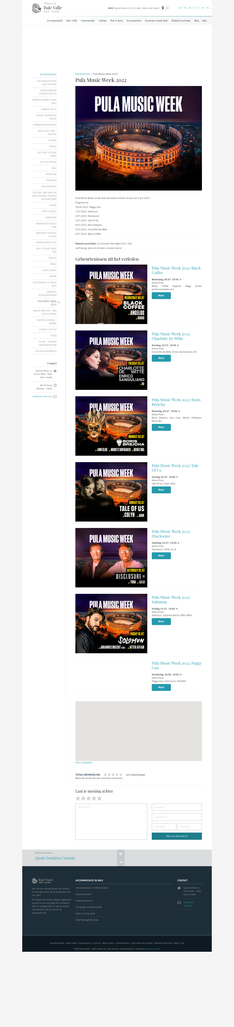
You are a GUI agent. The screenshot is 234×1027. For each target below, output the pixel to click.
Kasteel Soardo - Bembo (47, 321)
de (190, 8)
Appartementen (84, 894)
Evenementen (134, 20)
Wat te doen (116, 20)
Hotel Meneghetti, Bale (87, 920)
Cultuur (102, 20)
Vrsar (53, 276)
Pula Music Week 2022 (47, 303)
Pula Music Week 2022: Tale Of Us (175, 468)
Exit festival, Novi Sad (46, 250)
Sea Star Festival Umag (47, 154)
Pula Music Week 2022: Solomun (171, 599)
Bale (54, 167)
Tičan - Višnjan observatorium (48, 343)
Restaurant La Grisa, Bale (45, 284)
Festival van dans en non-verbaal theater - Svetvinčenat (44, 196)
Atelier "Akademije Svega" (46, 117)
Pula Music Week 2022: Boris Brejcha (176, 402)
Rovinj (53, 140)
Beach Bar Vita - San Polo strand (45, 312)
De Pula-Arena (48, 161)
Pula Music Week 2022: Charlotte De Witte (171, 336)
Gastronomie (88, 20)
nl (208, 8)
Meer (161, 295)
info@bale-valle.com (42, 396)
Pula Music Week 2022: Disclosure (171, 533)
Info (204, 20)
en (185, 8)
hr (180, 8)
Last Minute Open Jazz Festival (47, 82)
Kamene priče (49, 109)
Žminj (53, 263)
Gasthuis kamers (84, 900)
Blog (196, 20)
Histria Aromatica (46, 351)
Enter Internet (153, 948)
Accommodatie (55, 20)
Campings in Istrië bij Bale (89, 907)
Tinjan (53, 205)
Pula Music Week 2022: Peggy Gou (176, 665)
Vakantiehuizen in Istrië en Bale (92, 887)
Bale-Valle (71, 20)
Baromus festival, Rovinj (46, 234)
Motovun (51, 174)
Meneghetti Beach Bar (46, 225)
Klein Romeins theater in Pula (48, 92)
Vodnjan (51, 180)
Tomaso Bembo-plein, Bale (44, 101)
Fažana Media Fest (46, 242)
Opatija (52, 257)
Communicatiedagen (45, 124)
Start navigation (84, 762)
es (203, 8)
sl (199, 8)
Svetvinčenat (49, 186)
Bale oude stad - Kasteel (47, 132)
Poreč (53, 146)
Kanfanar (51, 217)
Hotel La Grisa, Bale (85, 913)
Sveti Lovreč (49, 211)
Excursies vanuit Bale (156, 20)
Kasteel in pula (48, 329)
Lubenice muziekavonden (48, 293)
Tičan (53, 335)
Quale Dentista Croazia (55, 857)
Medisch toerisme (181, 20)
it (194, 8)
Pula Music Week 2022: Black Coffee (176, 270)
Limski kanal (49, 270)
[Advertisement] (117, 47)
